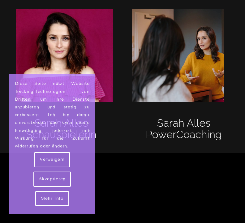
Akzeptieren (52, 178)
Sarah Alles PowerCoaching (184, 129)
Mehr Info (52, 198)
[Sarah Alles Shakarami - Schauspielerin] (61, 55)
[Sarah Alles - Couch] (184, 55)
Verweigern (52, 159)
